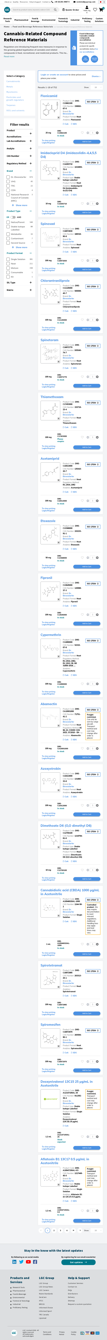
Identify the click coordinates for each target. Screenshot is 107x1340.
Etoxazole (48, 521)
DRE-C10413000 (71, 774)
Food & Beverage (19, 1294)
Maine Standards (46, 1294)
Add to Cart (86, 141)
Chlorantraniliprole (55, 281)
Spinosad (48, 224)
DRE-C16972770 (71, 346)
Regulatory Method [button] (19, 163)
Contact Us (72, 1287)
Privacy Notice (61, 1333)
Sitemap (71, 1300)
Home (7, 27)
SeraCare (42, 1297)
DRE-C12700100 (71, 831)
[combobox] (34, 9)
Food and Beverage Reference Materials (33, 27)
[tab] (19, 134)
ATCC (41, 1300)
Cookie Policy (73, 1333)
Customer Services (75, 1283)
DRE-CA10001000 (71, 710)
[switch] (13, 217)
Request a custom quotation (80, 1304)
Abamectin (49, 704)
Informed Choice (46, 1307)
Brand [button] (19, 170)
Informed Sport (45, 1311)
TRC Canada (44, 1314)
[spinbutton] (92, 133)
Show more (21, 205)
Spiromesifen (50, 1024)
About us (8, 2)
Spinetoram (49, 340)
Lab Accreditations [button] (19, 140)
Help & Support (35, 2)
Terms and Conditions (47, 1333)
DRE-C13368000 (71, 527)
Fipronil (46, 578)
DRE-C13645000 (71, 584)
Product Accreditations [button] (19, 134)
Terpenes (11, 105)
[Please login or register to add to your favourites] (82, 132)
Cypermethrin (51, 635)
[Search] (55, 9)
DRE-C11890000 (71, 641)
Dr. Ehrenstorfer (68, 112)
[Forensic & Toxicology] (11, 1301)
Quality (15, 2)
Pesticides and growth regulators (15, 98)
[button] (97, 132)
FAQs (70, 1290)
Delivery (71, 1297)
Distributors (73, 1294)
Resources (24, 2)
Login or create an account (54, 74)
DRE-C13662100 (71, 102)
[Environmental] (11, 1298)
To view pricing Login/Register (48, 141)
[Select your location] (102, 2)
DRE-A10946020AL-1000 (71, 900)
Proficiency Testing (20, 1307)
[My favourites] (95, 9)
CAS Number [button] (19, 155)
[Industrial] (11, 1304)
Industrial (17, 1304)
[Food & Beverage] (11, 1294)
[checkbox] (8, 177)
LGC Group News (46, 1287)
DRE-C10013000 (71, 464)
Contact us (46, 2)
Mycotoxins (12, 92)
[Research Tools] (11, 1288)
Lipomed (42, 1318)
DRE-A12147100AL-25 (71, 1091)
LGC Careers (44, 1290)
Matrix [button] (19, 289)
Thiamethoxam (52, 397)
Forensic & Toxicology (21, 1301)
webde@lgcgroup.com (86, 2)
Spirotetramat (51, 965)
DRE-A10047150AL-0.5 (71, 1169)
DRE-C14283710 (71, 163)
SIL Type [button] (19, 282)
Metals (9, 86)
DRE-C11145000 (71, 286)
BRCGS (42, 1304)
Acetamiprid (50, 458)
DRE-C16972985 (71, 971)
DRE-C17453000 (71, 403)
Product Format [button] (19, 253)
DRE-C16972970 (71, 1030)
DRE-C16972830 (71, 230)
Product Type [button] (19, 211)
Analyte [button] (19, 148)
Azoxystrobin (51, 769)
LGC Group (43, 1283)
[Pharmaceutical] (11, 1291)
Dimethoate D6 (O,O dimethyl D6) (66, 826)
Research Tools (19, 1287)
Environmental (19, 1297)
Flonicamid (49, 96)
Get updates (76, 1262)
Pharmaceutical (19, 1291)
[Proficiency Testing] (11, 1308)
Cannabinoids (13, 81)
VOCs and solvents (15, 110)
